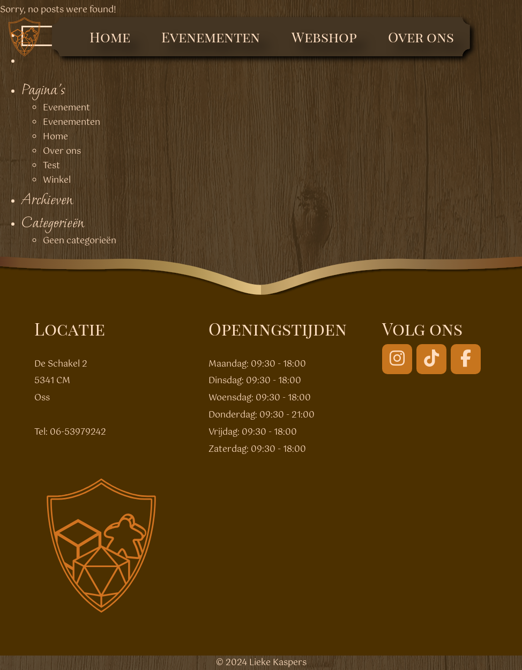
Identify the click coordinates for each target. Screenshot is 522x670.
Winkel (57, 180)
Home (110, 36)
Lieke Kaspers (278, 663)
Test (51, 166)
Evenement (66, 108)
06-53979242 (78, 432)
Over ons (421, 36)
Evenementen (210, 36)
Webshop (324, 36)
